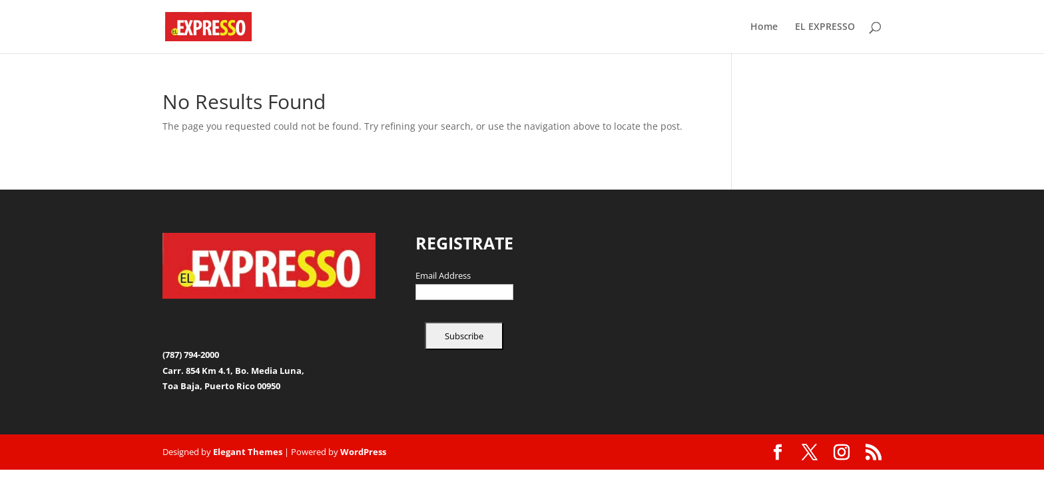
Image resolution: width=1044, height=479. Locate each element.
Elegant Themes (247, 452)
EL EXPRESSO (825, 27)
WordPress (363, 452)
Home (764, 27)
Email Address (443, 276)
